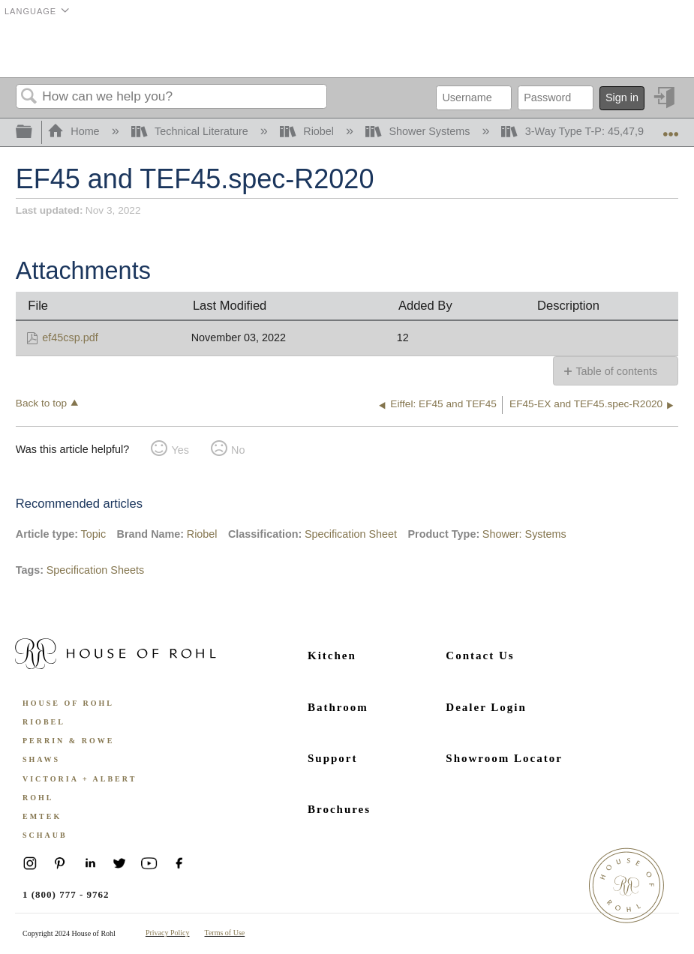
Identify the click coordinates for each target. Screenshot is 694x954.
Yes (179, 450)
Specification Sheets (95, 570)
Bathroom (338, 707)
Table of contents (616, 371)
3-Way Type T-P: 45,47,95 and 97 (595, 131)
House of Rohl (68, 703)
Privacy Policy (168, 932)
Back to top (41, 403)
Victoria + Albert (80, 779)
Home (75, 131)
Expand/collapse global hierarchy (33, 132)
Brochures (339, 809)
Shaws (41, 759)
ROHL (38, 798)
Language (30, 11)
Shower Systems (419, 131)
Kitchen (332, 656)
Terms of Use (225, 932)
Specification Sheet (351, 534)
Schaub (45, 835)
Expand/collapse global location (670, 127)
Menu (659, 48)
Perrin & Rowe (68, 740)
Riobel (308, 131)
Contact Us (480, 656)
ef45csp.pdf (70, 338)
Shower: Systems (524, 534)
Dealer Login (486, 707)
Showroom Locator (504, 758)
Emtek (42, 816)
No (238, 450)
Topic (94, 534)
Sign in (621, 98)
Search (29, 97)
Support (333, 758)
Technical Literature (191, 131)
